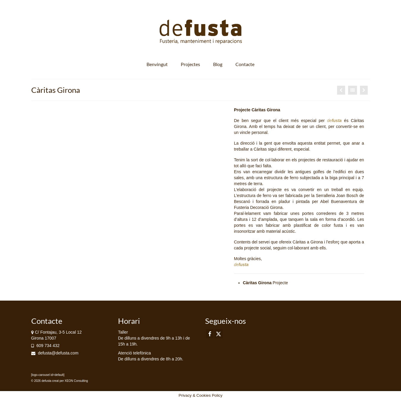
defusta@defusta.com (54, 353)
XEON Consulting (76, 380)
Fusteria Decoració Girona (258, 207)
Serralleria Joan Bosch (337, 195)
